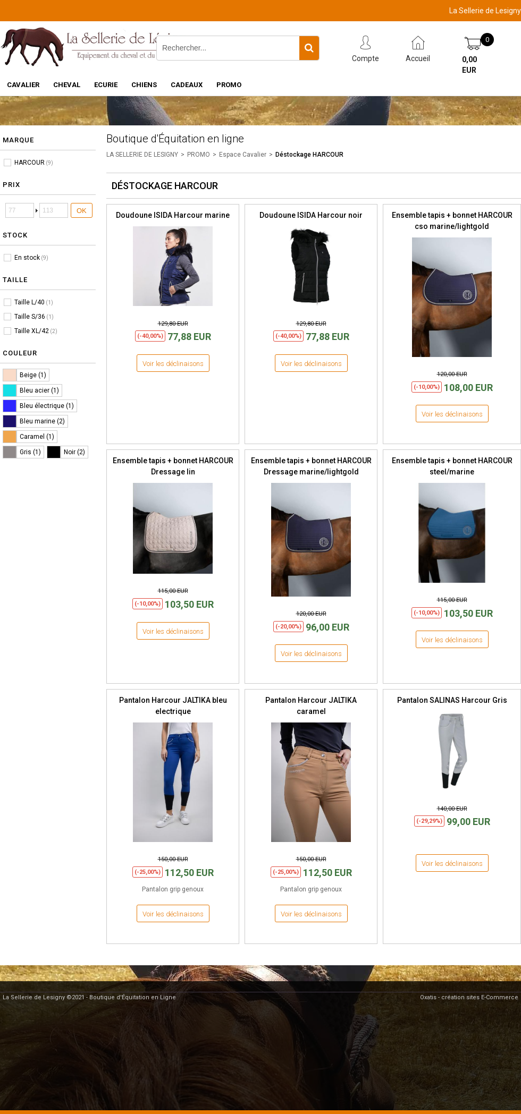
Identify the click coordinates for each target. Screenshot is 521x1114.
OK (82, 211)
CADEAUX (187, 85)
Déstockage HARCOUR (309, 154)
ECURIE (105, 85)
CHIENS (144, 85)
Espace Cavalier (242, 154)
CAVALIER (23, 85)
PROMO (228, 85)
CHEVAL (66, 85)
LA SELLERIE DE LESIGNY (142, 154)
